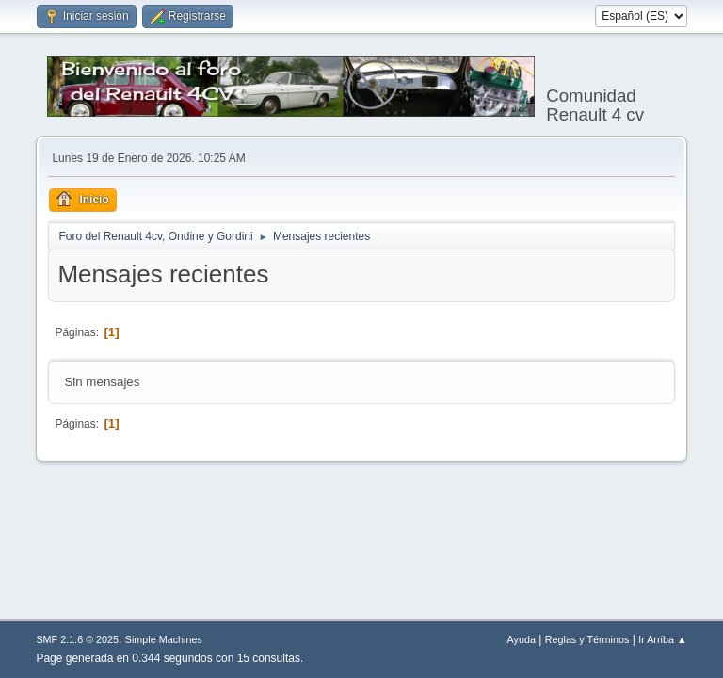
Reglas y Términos (587, 639)
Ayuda (521, 639)
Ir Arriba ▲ (662, 639)
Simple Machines (163, 639)
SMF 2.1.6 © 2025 (77, 639)
